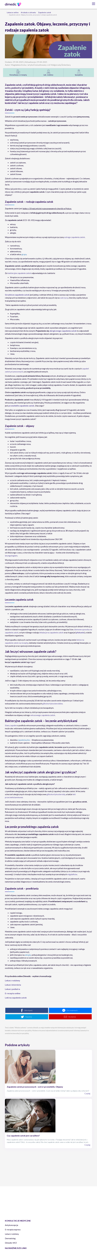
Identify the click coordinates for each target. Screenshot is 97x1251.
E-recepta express (13, 1229)
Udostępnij (28, 1010)
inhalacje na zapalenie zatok (51, 632)
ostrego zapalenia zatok (74, 237)
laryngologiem (11, 555)
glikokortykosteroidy (56, 794)
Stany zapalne (11, 725)
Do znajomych (72, 1010)
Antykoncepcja (11, 1225)
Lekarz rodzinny (12, 1234)
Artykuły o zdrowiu (28, 12)
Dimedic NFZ (11, 1243)
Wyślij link (72, 1017)
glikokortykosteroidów (52, 703)
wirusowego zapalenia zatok (42, 715)
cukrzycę (64, 297)
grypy (24, 254)
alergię (28, 955)
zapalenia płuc (24, 740)
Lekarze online (13, 12)
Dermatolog (10, 1238)
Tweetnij (28, 1017)
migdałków (72, 874)
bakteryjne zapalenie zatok (19, 273)
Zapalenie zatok (44, 12)
